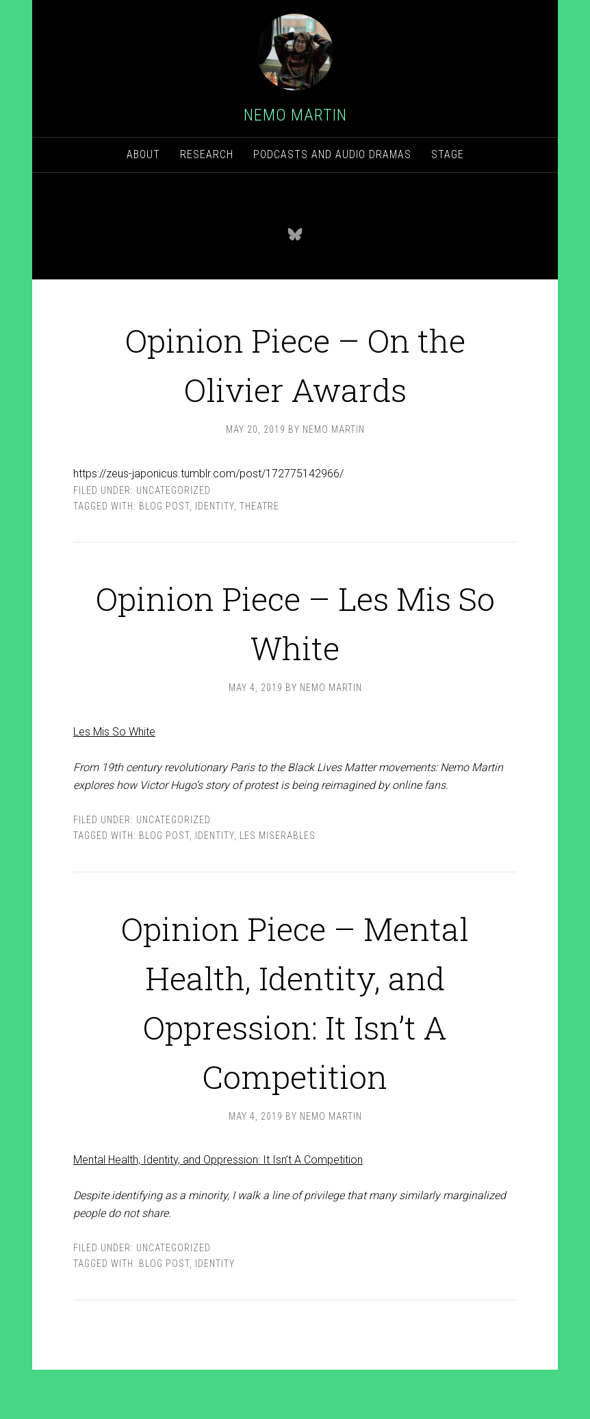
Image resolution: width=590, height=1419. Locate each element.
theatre (259, 506)
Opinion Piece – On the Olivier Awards (295, 361)
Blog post (164, 506)
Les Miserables (278, 835)
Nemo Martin (295, 115)
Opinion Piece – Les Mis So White (295, 619)
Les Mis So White (114, 731)
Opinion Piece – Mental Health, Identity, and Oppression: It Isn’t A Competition (295, 1023)
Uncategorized (173, 490)
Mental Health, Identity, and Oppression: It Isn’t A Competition (218, 1209)
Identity (214, 506)
